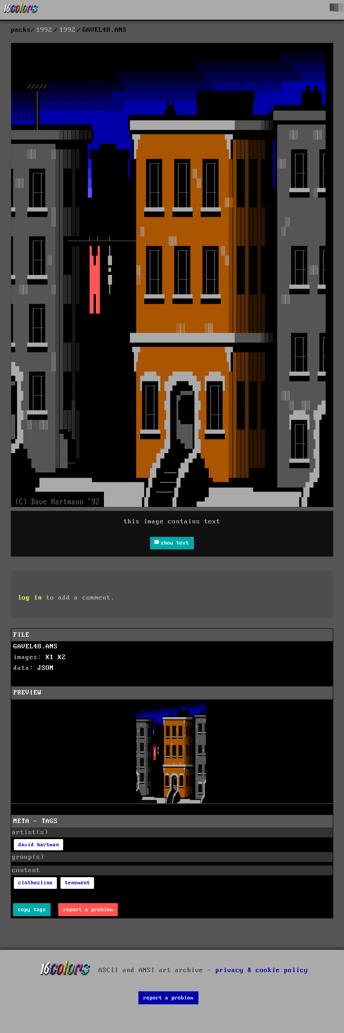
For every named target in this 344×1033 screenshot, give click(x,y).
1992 (44, 30)
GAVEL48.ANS (35, 646)
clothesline (35, 883)
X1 (50, 657)
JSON (46, 668)
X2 (62, 657)
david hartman (38, 845)
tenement (77, 883)
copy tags (32, 910)
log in (30, 597)
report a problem (88, 910)
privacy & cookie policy (261, 969)
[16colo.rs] (21, 10)
